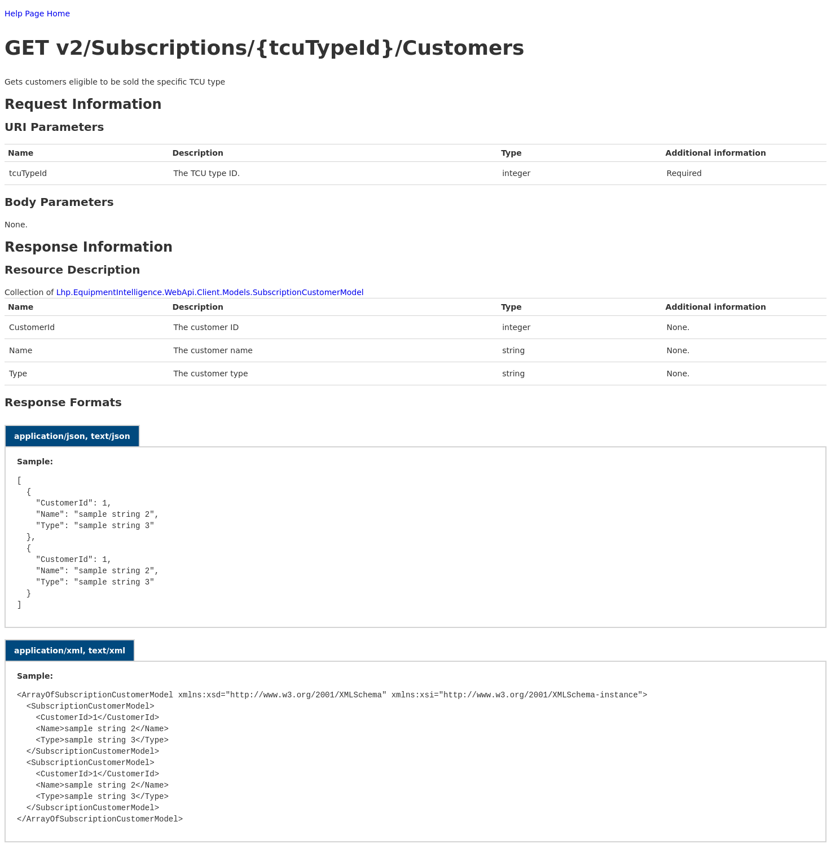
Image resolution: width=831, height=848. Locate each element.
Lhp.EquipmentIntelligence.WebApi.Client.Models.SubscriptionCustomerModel (210, 292)
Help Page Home (37, 13)
